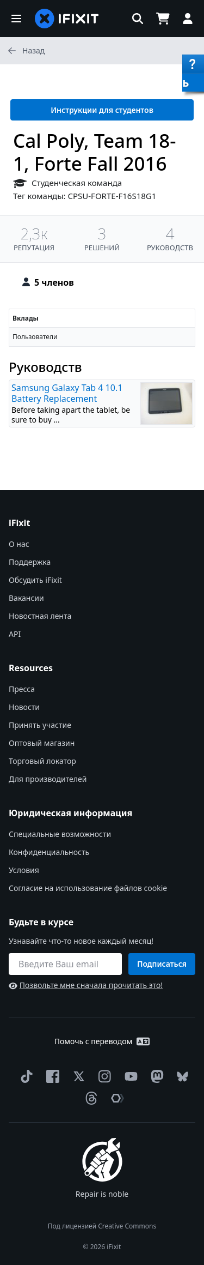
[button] (16, 18)
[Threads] (89, 1098)
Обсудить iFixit (35, 580)
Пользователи (35, 336)
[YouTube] (129, 1076)
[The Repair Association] (115, 1098)
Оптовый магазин (42, 743)
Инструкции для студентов (102, 110)
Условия (24, 870)
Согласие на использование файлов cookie (88, 888)
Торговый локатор (42, 761)
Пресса (22, 689)
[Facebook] (50, 1076)
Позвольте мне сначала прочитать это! (86, 985)
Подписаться (162, 964)
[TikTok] (24, 1076)
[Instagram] (103, 1076)
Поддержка (30, 562)
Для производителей (47, 779)
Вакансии (26, 598)
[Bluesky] (180, 1076)
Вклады (26, 318)
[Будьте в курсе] (65, 964)
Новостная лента (40, 616)
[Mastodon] (155, 1076)
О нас (19, 544)
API (15, 634)
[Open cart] (163, 18)
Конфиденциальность (49, 852)
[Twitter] (76, 1076)
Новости (24, 707)
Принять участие (40, 725)
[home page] (67, 18)
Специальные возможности (60, 834)
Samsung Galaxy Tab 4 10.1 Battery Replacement (66, 393)
